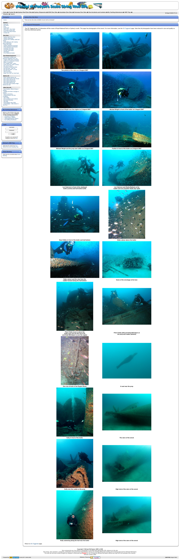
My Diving (6, 25)
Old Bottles (6, 51)
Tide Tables (6, 97)
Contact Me (12, 12)
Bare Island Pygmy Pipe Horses (11, 78)
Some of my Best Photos (10, 31)
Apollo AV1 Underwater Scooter (11, 61)
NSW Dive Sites (53, 12)
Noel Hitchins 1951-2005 (10, 102)
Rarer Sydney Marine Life (10, 77)
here (16, 138)
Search (12, 14)
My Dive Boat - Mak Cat (9, 68)
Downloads (6, 28)
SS (127, 28)
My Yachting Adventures (115, 12)
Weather (5, 14)
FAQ (5, 26)
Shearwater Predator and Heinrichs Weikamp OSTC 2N (10, 58)
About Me (6, 24)
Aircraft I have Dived (8, 50)
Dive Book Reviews (8, 100)
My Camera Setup (8, 65)
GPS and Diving (8, 72)
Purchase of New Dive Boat (10, 67)
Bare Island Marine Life (9, 82)
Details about (9, 117)
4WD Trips (127, 12)
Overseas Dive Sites (80, 12)
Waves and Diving (8, 94)
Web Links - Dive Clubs (9, 29)
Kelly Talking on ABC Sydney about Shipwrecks (10, 42)
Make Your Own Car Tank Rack (11, 73)
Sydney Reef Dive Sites (25, 12)
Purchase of (9, 116)
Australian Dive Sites (66, 12)
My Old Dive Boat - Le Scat (10, 69)
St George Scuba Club (9, 30)
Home (5, 12)
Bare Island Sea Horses (9, 80)
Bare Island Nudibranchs (10, 81)
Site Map (6, 101)
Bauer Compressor (8, 62)
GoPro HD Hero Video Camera (11, 64)
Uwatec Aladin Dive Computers (11, 59)
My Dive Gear (7, 70)
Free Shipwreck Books (9, 53)
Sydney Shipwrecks (40, 12)
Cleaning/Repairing (11, 118)
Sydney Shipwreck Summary (11, 45)
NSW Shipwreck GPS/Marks (11, 46)
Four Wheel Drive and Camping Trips (10, 146)
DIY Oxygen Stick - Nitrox (10, 63)
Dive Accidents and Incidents (97, 12)
